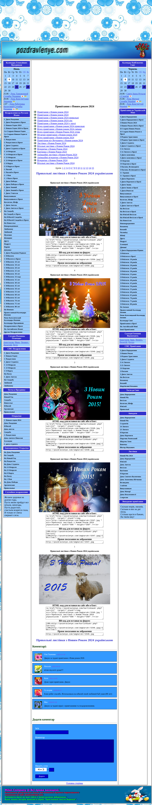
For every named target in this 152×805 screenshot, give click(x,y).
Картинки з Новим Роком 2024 (52, 152)
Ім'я (37, 728)
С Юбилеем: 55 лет (12, 292)
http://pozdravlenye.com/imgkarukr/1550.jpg (74, 265)
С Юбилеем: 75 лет (12, 304)
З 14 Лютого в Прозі (128, 152)
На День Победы (11, 482)
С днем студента (11, 444)
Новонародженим (127, 223)
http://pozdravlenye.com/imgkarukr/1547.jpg (74, 542)
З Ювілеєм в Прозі (127, 256)
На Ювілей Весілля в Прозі (131, 217)
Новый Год (8, 397)
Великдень (124, 482)
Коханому (124, 226)
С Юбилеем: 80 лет (12, 307)
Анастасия (8, 342)
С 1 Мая (7, 175)
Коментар (40, 737)
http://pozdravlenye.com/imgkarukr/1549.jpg (74, 357)
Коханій (123, 229)
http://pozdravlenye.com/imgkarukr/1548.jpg (74, 449)
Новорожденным (11, 226)
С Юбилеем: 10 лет (12, 262)
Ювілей (123, 406)
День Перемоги (126, 435)
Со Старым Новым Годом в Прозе (15, 135)
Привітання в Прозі (128, 323)
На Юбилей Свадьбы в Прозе (16, 220)
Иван (17, 342)
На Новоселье (10, 223)
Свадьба (7, 400)
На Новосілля (126, 220)
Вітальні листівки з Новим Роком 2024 (55, 146)
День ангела (9, 429)
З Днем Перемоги (127, 179)
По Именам (9, 310)
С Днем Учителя (11, 193)
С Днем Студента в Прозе (14, 148)
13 (87, 168)
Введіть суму (41, 766)
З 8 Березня (125, 161)
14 (90, 168)
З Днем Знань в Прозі (129, 188)
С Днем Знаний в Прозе (14, 190)
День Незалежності (128, 494)
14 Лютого (124, 426)
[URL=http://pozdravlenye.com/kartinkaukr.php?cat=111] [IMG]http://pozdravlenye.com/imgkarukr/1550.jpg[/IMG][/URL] (74, 258)
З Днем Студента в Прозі (130, 146)
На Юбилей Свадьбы (13, 217)
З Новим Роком (126, 353)
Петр (15, 345)
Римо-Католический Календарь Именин (12, 319)
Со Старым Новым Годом (14, 131)
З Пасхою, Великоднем (129, 167)
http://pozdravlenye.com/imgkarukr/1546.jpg (74, 634)
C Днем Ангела (10, 377)
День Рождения (10, 394)
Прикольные (9, 412)
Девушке (7, 250)
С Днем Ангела (10, 205)
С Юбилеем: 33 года (12, 277)
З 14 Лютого (125, 149)
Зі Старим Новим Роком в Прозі (131, 133)
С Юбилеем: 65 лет (12, 298)
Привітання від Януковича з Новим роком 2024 (60, 140)
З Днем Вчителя (126, 191)
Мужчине (8, 235)
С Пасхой (8, 169)
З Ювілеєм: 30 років (128, 271)
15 (93, 168)
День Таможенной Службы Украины (15, 95)
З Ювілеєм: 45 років (128, 283)
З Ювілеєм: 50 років (128, 286)
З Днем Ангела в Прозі (129, 205)
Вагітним (124, 471)
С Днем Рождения (11, 119)
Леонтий (7, 345)
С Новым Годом (10, 356)
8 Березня (124, 432)
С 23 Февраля (10, 157)
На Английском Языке (13, 329)
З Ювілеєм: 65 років (128, 295)
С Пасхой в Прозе (11, 172)
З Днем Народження (128, 117)
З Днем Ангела (126, 202)
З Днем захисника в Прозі (130, 158)
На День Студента (11, 464)
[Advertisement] (76, 21)
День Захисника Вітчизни (130, 479)
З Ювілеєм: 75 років (128, 301)
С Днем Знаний (10, 187)
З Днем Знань (125, 185)
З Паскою (124, 371)
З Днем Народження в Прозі (131, 120)
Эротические (9, 485)
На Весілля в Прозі (128, 211)
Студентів (124, 423)
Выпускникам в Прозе (13, 199)
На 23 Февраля (10, 470)
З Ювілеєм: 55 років (128, 289)
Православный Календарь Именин (15, 313)
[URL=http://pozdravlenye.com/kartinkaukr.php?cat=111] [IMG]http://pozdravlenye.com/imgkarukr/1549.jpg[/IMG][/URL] (74, 350)
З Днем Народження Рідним (131, 250)
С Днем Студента (11, 145)
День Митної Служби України (129, 100)
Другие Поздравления (13, 332)
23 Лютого (124, 429)
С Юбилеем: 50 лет (12, 289)
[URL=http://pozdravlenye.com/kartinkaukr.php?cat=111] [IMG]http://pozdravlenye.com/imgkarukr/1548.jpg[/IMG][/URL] (74, 442)
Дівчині (123, 247)
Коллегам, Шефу (11, 202)
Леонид (24, 342)
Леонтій (123, 342)
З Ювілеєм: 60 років (128, 292)
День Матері (125, 491)
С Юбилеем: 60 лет (12, 295)
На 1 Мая (8, 479)
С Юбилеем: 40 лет (12, 283)
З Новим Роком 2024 (128, 123)
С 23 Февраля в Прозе (13, 160)
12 (84, 168)
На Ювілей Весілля (128, 214)
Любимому (8, 229)
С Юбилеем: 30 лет (12, 274)
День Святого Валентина (130, 476)
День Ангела (125, 465)
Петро (131, 342)
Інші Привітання (127, 329)
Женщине (8, 238)
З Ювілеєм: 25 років (128, 268)
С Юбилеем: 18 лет (12, 265)
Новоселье (8, 403)
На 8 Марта (9, 473)
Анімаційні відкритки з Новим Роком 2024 (57, 157)
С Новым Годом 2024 (12, 125)
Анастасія (124, 340)
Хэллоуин (8, 441)
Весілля (123, 400)
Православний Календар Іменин (130, 311)
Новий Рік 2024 (126, 456)
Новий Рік (124, 397)
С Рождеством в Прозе (13, 142)
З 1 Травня (124, 173)
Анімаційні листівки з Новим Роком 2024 (57, 154)
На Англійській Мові (129, 326)
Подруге (7, 244)
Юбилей (7, 406)
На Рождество (10, 461)
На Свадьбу (9, 211)
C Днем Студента (11, 362)
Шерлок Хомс (126, 441)
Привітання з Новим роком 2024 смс (54, 120)
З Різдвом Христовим (129, 137)
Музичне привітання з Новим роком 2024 (57, 135)
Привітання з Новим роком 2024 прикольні (58, 118)
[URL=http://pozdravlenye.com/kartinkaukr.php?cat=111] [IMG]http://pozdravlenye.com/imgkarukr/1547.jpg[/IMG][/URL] (74, 534)
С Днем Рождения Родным (15, 253)
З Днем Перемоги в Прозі (130, 182)
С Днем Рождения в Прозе (15, 122)
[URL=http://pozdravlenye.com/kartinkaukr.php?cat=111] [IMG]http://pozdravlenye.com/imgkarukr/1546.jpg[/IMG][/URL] (74, 626)
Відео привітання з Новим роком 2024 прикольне (61, 126)
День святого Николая (13, 438)
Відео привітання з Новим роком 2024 (55, 137)
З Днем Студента (127, 143)
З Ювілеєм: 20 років (128, 265)
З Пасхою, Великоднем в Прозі (132, 170)
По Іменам (124, 307)
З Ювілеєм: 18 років (128, 262)
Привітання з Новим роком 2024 (52, 112)
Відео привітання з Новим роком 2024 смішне (59, 129)
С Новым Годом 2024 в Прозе (16, 128)
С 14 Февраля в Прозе (13, 154)
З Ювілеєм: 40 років (128, 280)
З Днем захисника (127, 155)
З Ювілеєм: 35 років (128, 277)
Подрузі (123, 241)
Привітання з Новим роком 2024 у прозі (56, 123)
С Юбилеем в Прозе (12, 259)
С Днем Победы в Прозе (14, 184)
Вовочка (123, 444)
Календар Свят (126, 320)
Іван (132, 340)
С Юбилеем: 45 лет (12, 286)
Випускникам (126, 194)
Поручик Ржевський (128, 438)
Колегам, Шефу (126, 200)
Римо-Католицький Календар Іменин (132, 316)
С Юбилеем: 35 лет (12, 280)
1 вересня (124, 497)
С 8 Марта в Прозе (12, 166)
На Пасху (8, 374)
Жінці (122, 235)
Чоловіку (124, 232)
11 (81, 168)
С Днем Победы (10, 181)
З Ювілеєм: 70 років (128, 298)
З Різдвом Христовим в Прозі (132, 140)
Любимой (8, 232)
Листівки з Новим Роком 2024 (51, 143)
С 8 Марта (8, 163)
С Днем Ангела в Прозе (13, 208)
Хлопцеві (124, 244)
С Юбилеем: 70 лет (12, 301)
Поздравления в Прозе (13, 326)
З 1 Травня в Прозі (128, 176)
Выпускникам (10, 196)
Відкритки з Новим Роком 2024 (52, 149)
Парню (7, 247)
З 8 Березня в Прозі (128, 164)
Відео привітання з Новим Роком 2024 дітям (58, 132)
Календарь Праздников (14, 323)
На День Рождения (12, 452)
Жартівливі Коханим (128, 386)
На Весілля (124, 208)
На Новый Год (10, 458)
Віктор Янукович (127, 447)
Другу (6, 241)
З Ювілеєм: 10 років (128, 259)
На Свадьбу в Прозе (12, 214)
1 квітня (123, 485)
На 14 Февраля (10, 467)
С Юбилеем (9, 256)
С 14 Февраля (10, 151)
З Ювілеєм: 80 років (128, 304)
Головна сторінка (74, 783)
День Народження (127, 394)
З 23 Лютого (125, 365)
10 (79, 168)
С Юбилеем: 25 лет (12, 271)
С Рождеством (10, 139)
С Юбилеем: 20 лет (12, 268)
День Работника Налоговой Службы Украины (14, 106)
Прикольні (124, 409)
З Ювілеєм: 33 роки (128, 274)
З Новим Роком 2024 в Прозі (131, 126)
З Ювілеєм (124, 253)
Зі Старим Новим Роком (130, 129)
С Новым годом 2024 (12, 420)
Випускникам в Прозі (129, 197)
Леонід (138, 340)
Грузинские (9, 409)
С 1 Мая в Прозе (11, 178)
